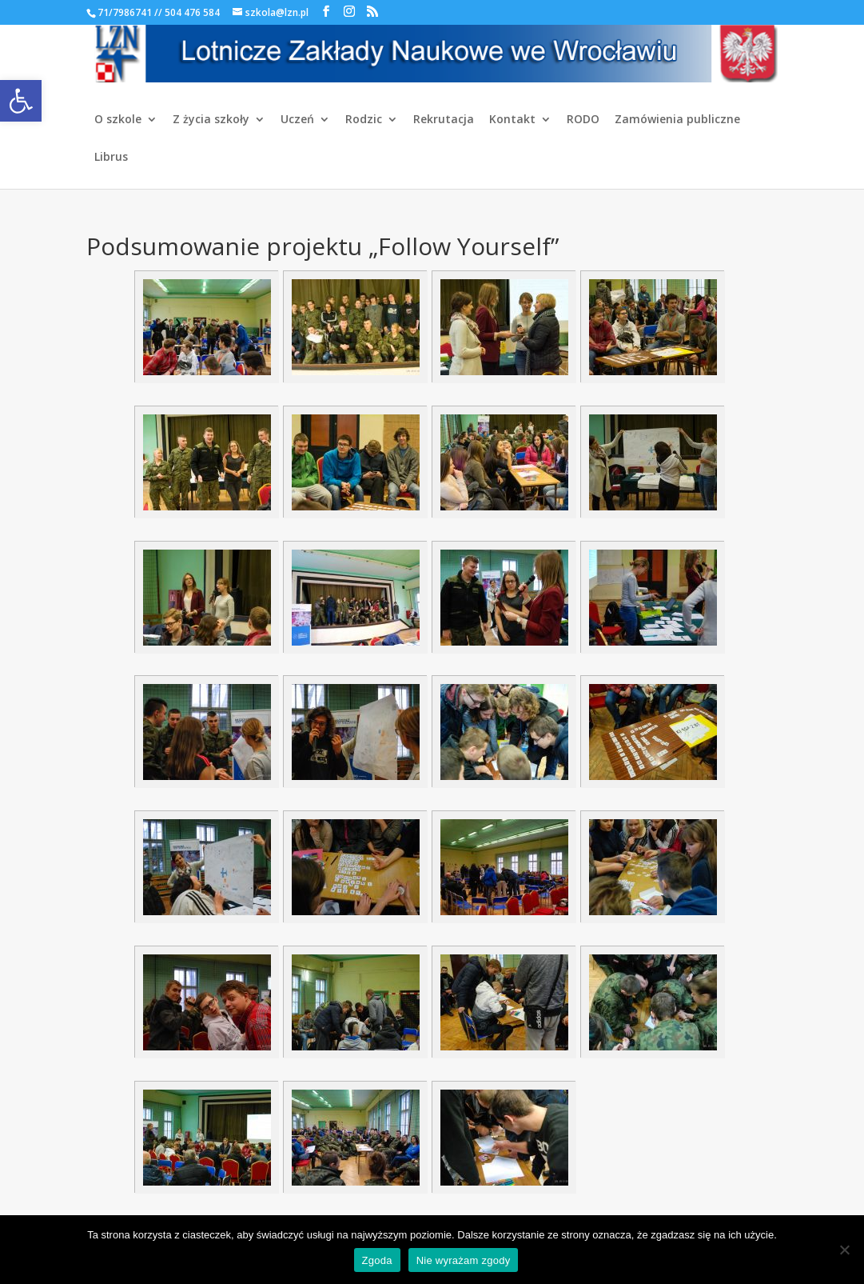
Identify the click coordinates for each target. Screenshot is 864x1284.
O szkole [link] (117, 120)
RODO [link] (583, 120)
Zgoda (377, 1260)
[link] (21, 101)
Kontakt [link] (512, 120)
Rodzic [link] (363, 120)
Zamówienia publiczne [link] (677, 120)
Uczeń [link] (297, 120)
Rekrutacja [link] (443, 120)
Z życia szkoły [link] (211, 120)
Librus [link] (111, 157)
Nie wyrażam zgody (463, 1260)
